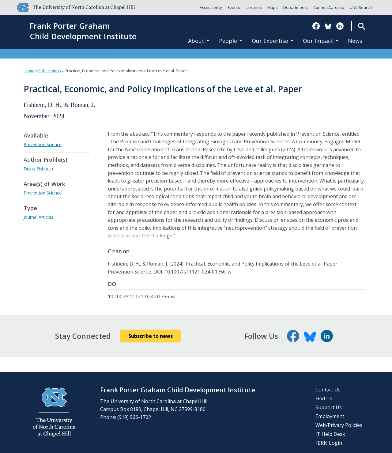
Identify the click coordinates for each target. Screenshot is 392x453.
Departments (295, 7)
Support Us (328, 407)
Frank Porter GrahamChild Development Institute (83, 31)
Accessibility (211, 7)
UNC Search (361, 7)
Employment (329, 416)
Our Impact (320, 40)
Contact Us (328, 389)
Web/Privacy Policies (338, 425)
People (230, 40)
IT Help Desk (330, 434)
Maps (272, 7)
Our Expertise (272, 40)
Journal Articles (38, 217)
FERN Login (328, 443)
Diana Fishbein (38, 169)
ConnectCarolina (328, 7)
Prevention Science (43, 144)
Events (234, 7)
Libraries (254, 7)
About (198, 40)
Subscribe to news (150, 336)
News (355, 40)
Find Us (323, 398)
